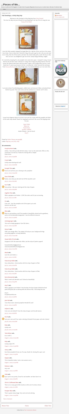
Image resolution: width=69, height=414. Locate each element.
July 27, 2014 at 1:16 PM (10, 257)
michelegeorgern (9, 221)
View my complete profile (59, 17)
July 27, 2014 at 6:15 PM (10, 273)
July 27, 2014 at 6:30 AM (11, 173)
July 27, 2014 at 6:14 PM (11, 265)
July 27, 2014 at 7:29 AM (11, 217)
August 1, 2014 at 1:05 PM (11, 354)
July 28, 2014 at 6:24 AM (11, 321)
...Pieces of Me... (10, 4)
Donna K (7, 229)
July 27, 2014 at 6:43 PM (11, 281)
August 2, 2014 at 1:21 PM (11, 387)
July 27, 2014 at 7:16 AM (11, 207)
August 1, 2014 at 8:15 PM (11, 379)
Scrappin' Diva (8, 168)
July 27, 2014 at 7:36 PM (11, 297)
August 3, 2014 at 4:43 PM (11, 395)
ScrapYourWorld (9, 148)
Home (4, 9)
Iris (5, 201)
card (12, 141)
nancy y (7, 349)
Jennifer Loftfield (26, 129)
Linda (6, 374)
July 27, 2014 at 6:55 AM (11, 189)
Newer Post (5, 406)
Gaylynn (7, 358)
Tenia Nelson (8, 333)
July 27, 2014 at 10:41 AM (11, 235)
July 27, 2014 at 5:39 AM (11, 156)
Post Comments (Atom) (30, 410)
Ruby (6, 325)
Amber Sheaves (59, 15)
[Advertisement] (59, 38)
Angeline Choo (8, 193)
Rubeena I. (7, 366)
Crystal (6, 160)
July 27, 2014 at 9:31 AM (11, 225)
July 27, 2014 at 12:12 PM (11, 249)
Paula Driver (26, 128)
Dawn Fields (26, 124)
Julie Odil (7, 300)
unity (17, 141)
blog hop (8, 141)
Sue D (6, 184)
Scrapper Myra (9, 390)
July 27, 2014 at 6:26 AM (11, 165)
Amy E (6, 285)
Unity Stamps (39, 18)
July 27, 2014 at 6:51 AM (11, 181)
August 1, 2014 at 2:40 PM (11, 362)
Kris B (6, 317)
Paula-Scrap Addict (10, 260)
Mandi (6, 252)
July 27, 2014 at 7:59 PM (11, 305)
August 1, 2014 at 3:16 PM (11, 370)
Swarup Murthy (10, 66)
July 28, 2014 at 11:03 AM (11, 329)
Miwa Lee (26, 126)
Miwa (6, 211)
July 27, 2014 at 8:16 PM (11, 313)
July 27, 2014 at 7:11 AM (10, 197)
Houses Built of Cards (10, 239)
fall (15, 141)
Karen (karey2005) (9, 277)
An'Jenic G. (7, 308)
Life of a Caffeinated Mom (11, 382)
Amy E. (26, 133)
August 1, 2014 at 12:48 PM (11, 346)
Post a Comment (7, 399)
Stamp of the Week (26, 22)
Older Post (48, 406)
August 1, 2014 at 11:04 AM (11, 338)
